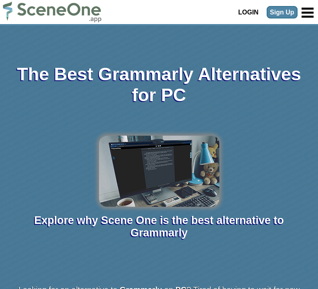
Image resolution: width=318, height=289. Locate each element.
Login (248, 12)
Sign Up (282, 12)
